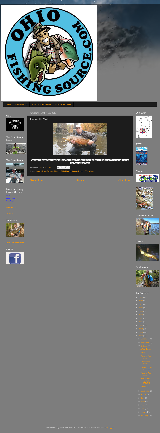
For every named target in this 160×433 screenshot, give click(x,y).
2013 (141, 332)
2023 (141, 297)
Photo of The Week (86, 171)
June (143, 401)
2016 (141, 322)
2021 (141, 304)
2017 (141, 318)
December (145, 339)
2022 (141, 301)
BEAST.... (144, 352)
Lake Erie (10, 214)
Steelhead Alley (21, 104)
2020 (141, 308)
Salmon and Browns (145, 363)
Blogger (110, 428)
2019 (141, 311)
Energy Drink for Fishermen (147, 368)
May (143, 405)
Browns (50, 171)
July (143, 398)
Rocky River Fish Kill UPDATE (145, 381)
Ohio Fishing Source (69, 171)
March (143, 412)
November (145, 342)
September (145, 391)
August (144, 394)
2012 (141, 336)
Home (8, 104)
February (145, 415)
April (143, 409)
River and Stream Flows (41, 104)
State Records (11, 207)
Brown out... (145, 386)
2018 (141, 315)
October (144, 346)
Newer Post (36, 180)
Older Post (124, 180)
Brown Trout (41, 171)
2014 (141, 329)
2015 (141, 325)
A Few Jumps (146, 349)
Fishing (57, 171)
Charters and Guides (63, 104)
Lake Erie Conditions (15, 243)
